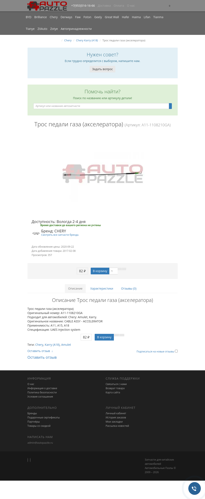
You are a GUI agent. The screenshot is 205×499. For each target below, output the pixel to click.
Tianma (158, 17)
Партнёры (34, 421)
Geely (98, 17)
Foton (87, 17)
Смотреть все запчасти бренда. (60, 234)
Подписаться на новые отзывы (156, 351)
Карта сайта (113, 392)
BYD (28, 17)
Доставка (104, 6)
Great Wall (112, 17)
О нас (131, 6)
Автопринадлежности (76, 29)
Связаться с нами (116, 384)
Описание (75, 288)
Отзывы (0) (128, 288)
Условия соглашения (40, 396)
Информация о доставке (42, 388)
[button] (169, 6)
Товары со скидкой (39, 426)
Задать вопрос (102, 69)
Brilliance (40, 17)
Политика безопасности (42, 392)
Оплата (119, 6)
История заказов (116, 417)
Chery (54, 17)
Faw (77, 17)
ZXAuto (42, 29)
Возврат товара (115, 388)
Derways (66, 17)
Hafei (125, 17)
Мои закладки (114, 421)
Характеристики (101, 288)
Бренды (32, 413)
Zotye (54, 29)
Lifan (147, 17)
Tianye (30, 29)
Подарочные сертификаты (44, 417)
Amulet (66, 345)
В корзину (100, 271)
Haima (136, 17)
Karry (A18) (52, 345)
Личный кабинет (116, 413)
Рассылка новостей (117, 426)
